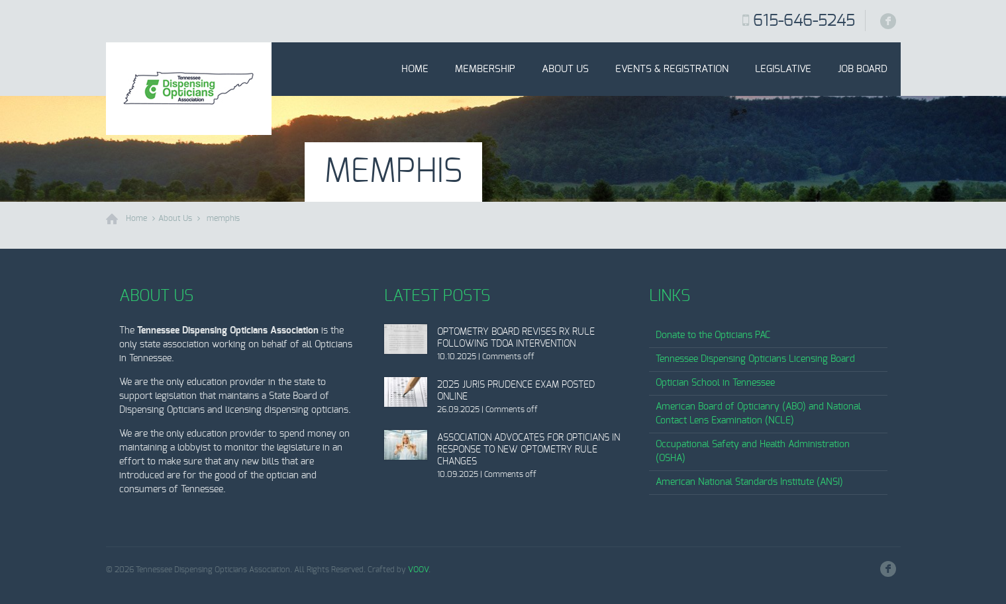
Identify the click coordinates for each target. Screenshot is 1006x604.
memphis (223, 218)
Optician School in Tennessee (715, 383)
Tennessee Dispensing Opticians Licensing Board (755, 359)
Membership (485, 69)
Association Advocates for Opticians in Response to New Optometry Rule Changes (528, 449)
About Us (565, 69)
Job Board (862, 69)
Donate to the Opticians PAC (713, 335)
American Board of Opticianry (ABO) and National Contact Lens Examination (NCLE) (758, 413)
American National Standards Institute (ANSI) (749, 482)
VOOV (418, 570)
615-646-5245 (804, 21)
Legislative (783, 69)
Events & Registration (672, 69)
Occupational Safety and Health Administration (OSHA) (753, 451)
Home (414, 69)
